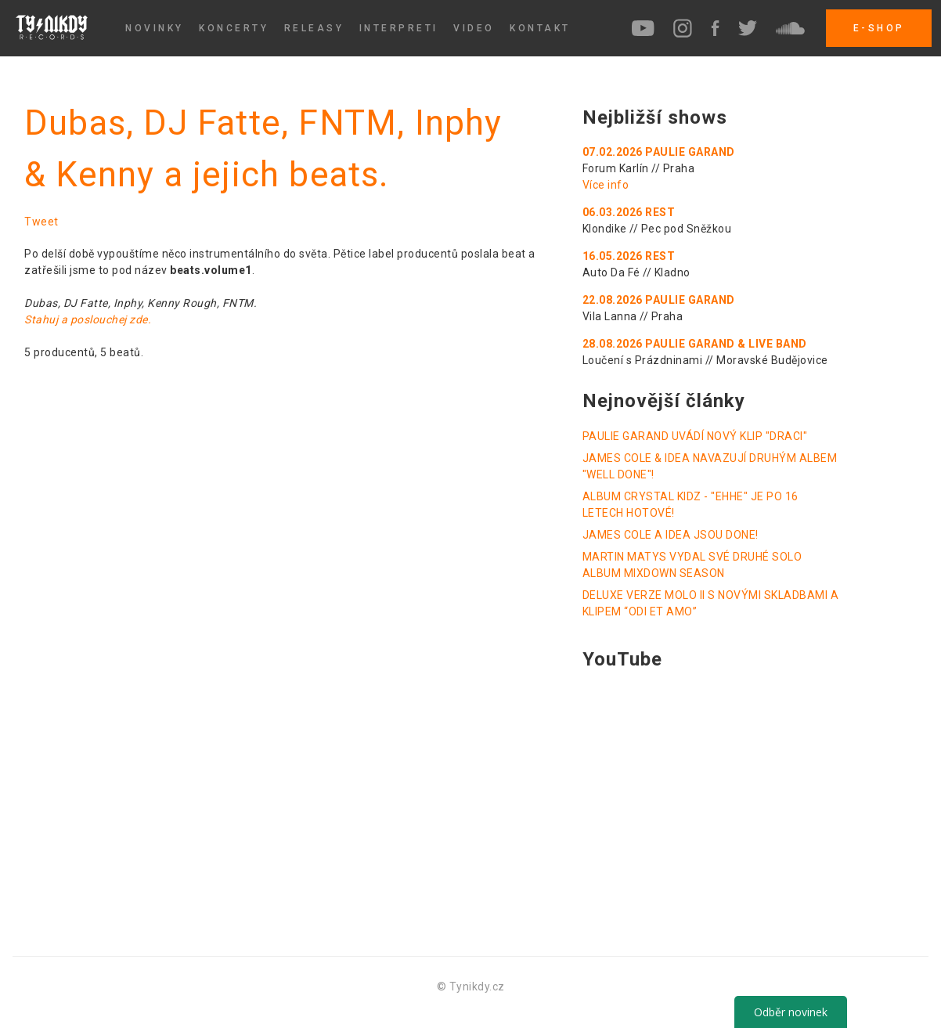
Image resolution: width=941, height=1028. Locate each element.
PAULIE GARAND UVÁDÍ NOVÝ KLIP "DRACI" (695, 436)
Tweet (41, 221)
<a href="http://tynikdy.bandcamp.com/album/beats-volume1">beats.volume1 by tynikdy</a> (239, 639)
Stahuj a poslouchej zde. (87, 319)
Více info (605, 185)
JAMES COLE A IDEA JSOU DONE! (670, 534)
